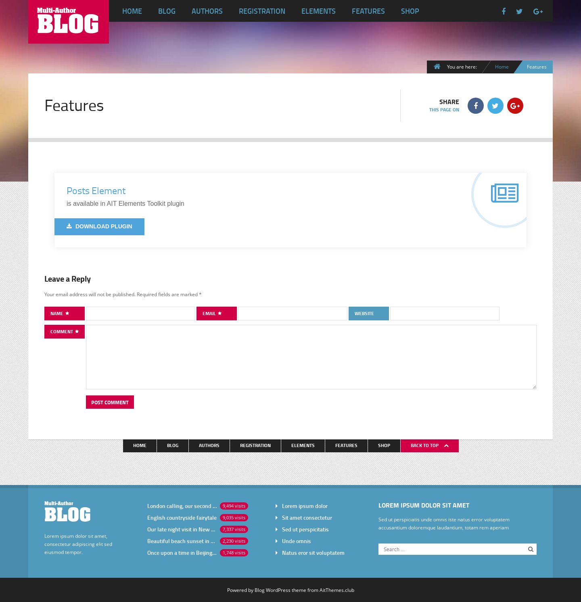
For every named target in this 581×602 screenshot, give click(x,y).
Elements (318, 11)
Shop (410, 11)
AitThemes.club (337, 590)
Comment (62, 331)
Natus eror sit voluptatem (313, 552)
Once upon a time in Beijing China (182, 552)
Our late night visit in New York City (182, 529)
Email (210, 313)
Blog (167, 11)
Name (57, 313)
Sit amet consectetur (307, 517)
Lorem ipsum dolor (305, 506)
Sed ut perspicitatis (305, 529)
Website (364, 313)
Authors (207, 11)
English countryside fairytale (182, 517)
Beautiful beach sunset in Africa (182, 541)
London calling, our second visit (182, 506)
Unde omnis (296, 541)
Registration (262, 11)
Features (368, 11)
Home (132, 11)
